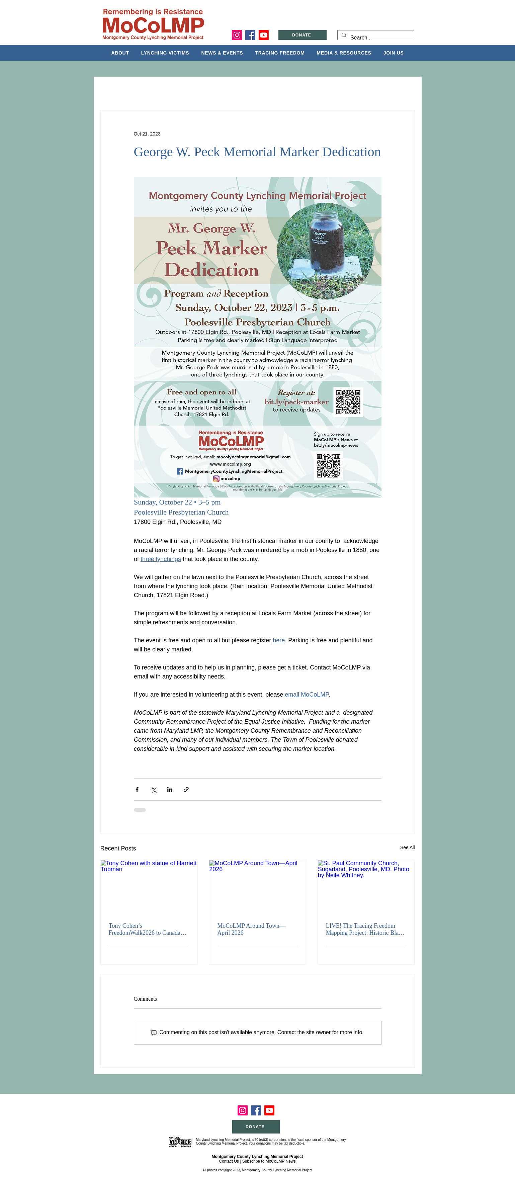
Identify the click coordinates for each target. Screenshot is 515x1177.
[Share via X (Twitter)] (153, 789)
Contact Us (229, 1161)
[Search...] (375, 38)
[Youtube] (264, 35)
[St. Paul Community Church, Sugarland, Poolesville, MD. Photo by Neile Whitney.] (366, 887)
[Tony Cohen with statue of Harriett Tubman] (149, 887)
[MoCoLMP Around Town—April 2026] (257, 887)
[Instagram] (237, 35)
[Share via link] (186, 789)
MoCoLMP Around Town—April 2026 (251, 929)
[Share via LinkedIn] (170, 789)
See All (407, 847)
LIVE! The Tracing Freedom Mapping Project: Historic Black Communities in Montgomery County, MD (365, 929)
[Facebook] (250, 35)
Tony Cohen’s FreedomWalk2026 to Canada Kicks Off (145, 929)
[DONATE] (302, 35)
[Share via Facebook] (137, 789)
